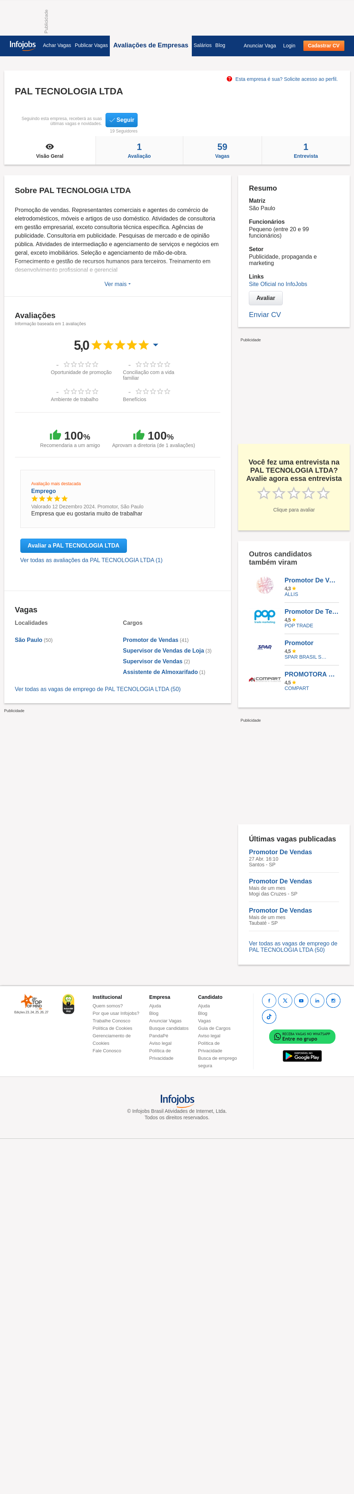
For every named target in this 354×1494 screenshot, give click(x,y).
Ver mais (117, 284)
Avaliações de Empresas (150, 45)
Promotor (298, 643)
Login (289, 45)
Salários (203, 45)
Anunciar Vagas (165, 1020)
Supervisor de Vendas (153, 661)
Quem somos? (108, 1005)
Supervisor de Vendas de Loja (163, 651)
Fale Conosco (107, 1050)
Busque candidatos (169, 1028)
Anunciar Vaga (259, 45)
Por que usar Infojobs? (116, 1013)
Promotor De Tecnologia (311, 611)
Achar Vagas (57, 45)
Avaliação (139, 150)
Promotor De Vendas (280, 852)
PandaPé (159, 1035)
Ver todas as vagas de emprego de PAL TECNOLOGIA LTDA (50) (98, 689)
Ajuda (155, 1005)
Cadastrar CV (324, 45)
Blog (220, 45)
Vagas (222, 150)
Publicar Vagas (91, 45)
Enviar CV (265, 314)
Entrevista (306, 150)
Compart (296, 688)
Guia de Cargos (214, 1028)
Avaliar (265, 298)
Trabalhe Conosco (111, 1020)
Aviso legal (160, 1043)
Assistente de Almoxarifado (160, 672)
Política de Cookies (112, 1028)
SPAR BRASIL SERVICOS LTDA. (306, 657)
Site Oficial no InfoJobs (278, 284)
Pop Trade (298, 625)
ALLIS (291, 594)
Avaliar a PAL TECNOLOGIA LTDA (74, 546)
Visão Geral (50, 150)
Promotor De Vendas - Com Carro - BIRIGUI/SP (311, 580)
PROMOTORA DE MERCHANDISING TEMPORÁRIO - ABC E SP (311, 674)
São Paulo (28, 640)
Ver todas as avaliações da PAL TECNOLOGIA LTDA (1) (91, 560)
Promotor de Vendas (151, 640)
